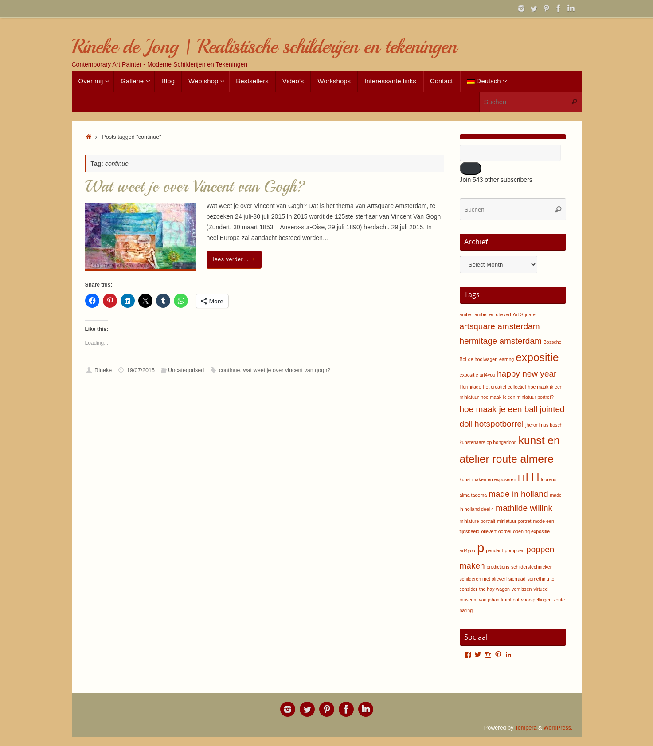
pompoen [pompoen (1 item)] (514, 550)
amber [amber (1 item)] (466, 314)
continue (229, 370)
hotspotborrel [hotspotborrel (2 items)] (499, 423)
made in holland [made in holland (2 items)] (518, 494)
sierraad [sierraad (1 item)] (517, 578)
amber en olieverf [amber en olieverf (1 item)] (493, 314)
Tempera (526, 728)
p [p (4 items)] (480, 547)
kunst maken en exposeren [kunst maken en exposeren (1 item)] (488, 479)
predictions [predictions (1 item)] (498, 566)
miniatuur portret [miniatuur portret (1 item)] (514, 521)
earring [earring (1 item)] (506, 359)
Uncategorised (186, 370)
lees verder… (235, 259)
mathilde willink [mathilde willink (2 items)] (524, 508)
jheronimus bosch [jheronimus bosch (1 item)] (544, 425)
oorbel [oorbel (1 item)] (505, 531)
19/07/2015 (141, 370)
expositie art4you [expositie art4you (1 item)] (478, 374)
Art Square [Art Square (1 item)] (524, 314)
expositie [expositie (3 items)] (537, 357)
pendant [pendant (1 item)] (494, 550)
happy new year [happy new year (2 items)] (526, 373)
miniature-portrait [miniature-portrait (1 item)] (478, 521)
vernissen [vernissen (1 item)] (522, 589)
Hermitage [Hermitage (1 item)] (470, 386)
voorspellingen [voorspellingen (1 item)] (536, 599)
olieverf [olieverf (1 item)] (488, 531)
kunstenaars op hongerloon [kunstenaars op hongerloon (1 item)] (488, 442)
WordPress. (558, 728)
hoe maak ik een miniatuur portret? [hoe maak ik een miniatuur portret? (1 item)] (517, 397)
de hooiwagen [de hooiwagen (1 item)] (482, 359)
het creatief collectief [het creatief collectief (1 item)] (504, 386)
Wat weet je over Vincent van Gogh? (195, 186)
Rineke (103, 370)
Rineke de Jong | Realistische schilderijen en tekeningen (264, 46)
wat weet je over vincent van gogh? (287, 370)
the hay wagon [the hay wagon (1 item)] (494, 589)
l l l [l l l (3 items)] (532, 477)
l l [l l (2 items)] (521, 478)
